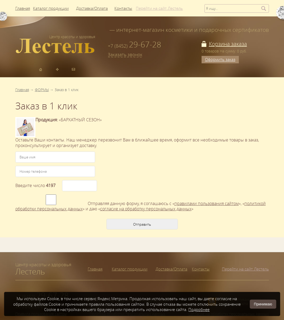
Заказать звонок (125, 54)
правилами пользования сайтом (206, 203)
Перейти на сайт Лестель (245, 269)
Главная (22, 89)
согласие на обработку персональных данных (146, 209)
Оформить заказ (220, 59)
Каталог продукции (129, 269)
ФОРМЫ (42, 89)
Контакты (200, 269)
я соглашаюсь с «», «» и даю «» (140, 206)
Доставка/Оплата (171, 269)
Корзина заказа (228, 43)
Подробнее (198, 309)
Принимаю (263, 304)
